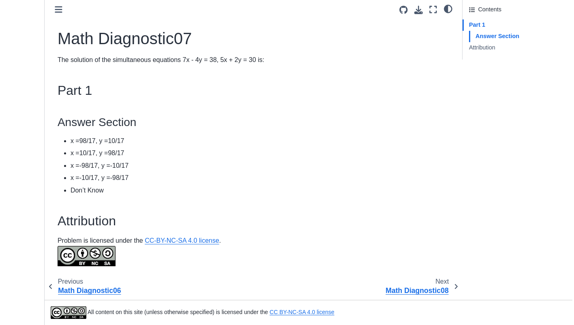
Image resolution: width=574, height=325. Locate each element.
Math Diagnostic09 (36, 105)
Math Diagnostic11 (36, 130)
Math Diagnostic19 (36, 233)
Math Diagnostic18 (36, 221)
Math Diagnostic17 (36, 208)
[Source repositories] (403, 10)
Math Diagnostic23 (36, 285)
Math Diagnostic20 (36, 246)
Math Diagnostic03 (36, 27)
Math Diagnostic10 (36, 118)
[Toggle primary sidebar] (129, 9)
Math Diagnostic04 (36, 40)
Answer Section (497, 36)
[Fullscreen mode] (433, 9)
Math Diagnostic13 (36, 156)
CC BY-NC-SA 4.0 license (373, 312)
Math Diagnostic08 (36, 92)
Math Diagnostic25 (36, 311)
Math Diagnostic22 (36, 272)
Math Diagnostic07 (38, 79)
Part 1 (477, 24)
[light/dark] (448, 8)
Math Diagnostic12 (36, 143)
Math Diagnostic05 (36, 53)
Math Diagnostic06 (36, 66)
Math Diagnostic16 (36, 195)
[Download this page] (418, 10)
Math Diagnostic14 (36, 169)
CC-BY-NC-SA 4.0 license (253, 240)
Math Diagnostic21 (36, 259)
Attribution (482, 47)
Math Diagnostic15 (36, 182)
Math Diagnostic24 (36, 298)
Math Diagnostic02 (36, 14)
